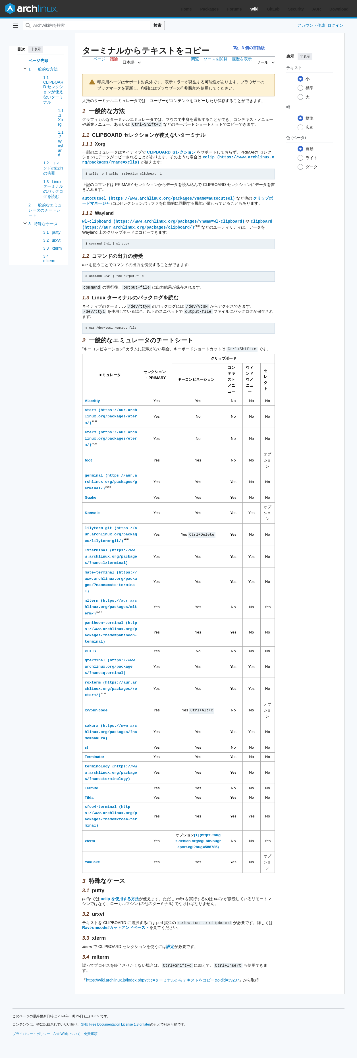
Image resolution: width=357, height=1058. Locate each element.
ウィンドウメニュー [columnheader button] (249, 377)
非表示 (36, 49)
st (86, 744)
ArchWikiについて (66, 1030)
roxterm (93, 678)
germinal (94, 472)
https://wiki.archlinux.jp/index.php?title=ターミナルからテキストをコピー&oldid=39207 (162, 976)
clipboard (261, 220)
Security (296, 9)
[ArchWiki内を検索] (86, 25)
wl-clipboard (96, 220)
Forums (234, 9)
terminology (97, 762)
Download (338, 9)
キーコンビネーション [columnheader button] (196, 376)
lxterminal (96, 547)
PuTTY (91, 647)
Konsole (92, 510)
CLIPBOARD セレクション (171, 152)
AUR (316, 9)
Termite (91, 784)
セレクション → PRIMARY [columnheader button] (155, 372)
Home (186, 9)
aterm (90, 407)
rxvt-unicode (96, 707)
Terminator (94, 753)
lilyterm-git (98, 524)
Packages (209, 9)
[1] (196, 831)
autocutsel (94, 197)
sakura (91, 721)
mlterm (91, 597)
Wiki (254, 9)
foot (88, 457)
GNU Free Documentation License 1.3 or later (115, 1020)
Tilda (89, 794)
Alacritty (92, 398)
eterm (90, 429)
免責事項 (90, 1030)
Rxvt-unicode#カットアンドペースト (115, 924)
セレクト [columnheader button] (265, 377)
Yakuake (92, 858)
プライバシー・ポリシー (31, 1030)
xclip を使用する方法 (120, 895)
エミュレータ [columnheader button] (110, 372)
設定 (170, 942)
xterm (90, 837)
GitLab (273, 9)
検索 (157, 25)
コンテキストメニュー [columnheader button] (231, 377)
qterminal (95, 656)
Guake (90, 494)
